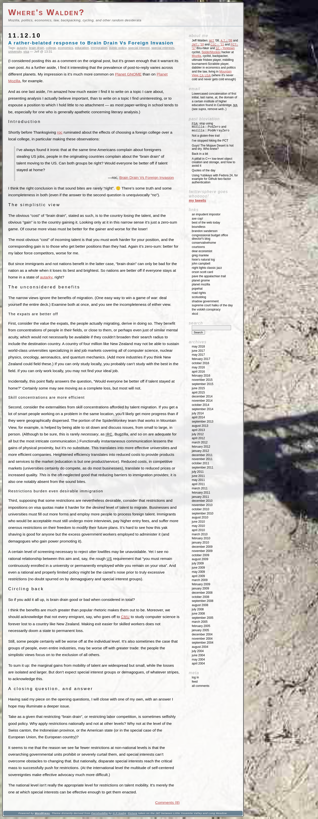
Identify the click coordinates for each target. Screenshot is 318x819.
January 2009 (200, 588)
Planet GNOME (128, 74)
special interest (139, 48)
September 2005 (202, 618)
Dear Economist (202, 251)
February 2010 (201, 538)
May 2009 (198, 572)
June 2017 (198, 350)
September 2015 (202, 384)
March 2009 (199, 580)
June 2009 (198, 567)
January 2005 (200, 630)
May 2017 (198, 354)
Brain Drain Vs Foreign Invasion (146, 177)
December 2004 (202, 634)
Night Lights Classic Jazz (207, 268)
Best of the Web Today (206, 222)
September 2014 (202, 409)
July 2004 (198, 651)
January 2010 (200, 542)
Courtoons (198, 247)
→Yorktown (225, 48)
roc (60, 132)
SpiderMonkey (211, 52)
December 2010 (202, 501)
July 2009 (198, 563)
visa (26, 51)
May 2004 (198, 659)
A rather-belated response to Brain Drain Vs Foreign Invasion (91, 42)
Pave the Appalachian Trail (209, 276)
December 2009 (202, 546)
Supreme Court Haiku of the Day (212, 305)
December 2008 (202, 592)
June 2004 (198, 655)
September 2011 (202, 467)
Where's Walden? (46, 12)
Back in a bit (200, 154)
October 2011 (200, 463)
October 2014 (200, 405)
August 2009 (200, 559)
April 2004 (198, 663)
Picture (132, 813)
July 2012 (198, 434)
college (51, 48)
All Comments (200, 686)
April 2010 (198, 530)
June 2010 (198, 521)
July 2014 (198, 413)
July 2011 (198, 471)
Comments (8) (167, 802)
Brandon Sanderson (204, 231)
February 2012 (201, 446)
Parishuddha (99, 813)
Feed (195, 681)
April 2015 (198, 392)
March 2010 (199, 534)
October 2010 (200, 509)
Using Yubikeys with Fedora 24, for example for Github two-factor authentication (215, 179)
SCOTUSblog (199, 297)
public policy (117, 48)
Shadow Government (205, 301)
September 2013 (202, 421)
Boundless (198, 227)
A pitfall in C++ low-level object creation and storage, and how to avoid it (213, 162)
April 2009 (198, 576)
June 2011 (198, 476)
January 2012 (200, 451)
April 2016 (198, 371)
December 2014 (202, 396)
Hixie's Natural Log (203, 259)
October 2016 (200, 363)
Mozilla (196, 56)
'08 (226, 40)
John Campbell (201, 263)
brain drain (36, 48)
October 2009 (200, 555)
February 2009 (201, 584)
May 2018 (198, 346)
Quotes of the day (203, 170)
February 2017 (201, 359)
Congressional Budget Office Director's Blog (210, 237)
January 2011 (200, 497)
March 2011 (199, 488)
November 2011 (202, 459)
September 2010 (202, 513)
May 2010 (198, 526)
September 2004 (202, 642)
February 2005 (201, 626)
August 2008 (200, 605)
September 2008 (202, 601)
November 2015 (202, 380)
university (15, 51)
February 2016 (201, 375)
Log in (195, 677)
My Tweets (197, 200)
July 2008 (198, 609)
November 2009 (202, 551)
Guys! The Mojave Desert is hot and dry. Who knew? (213, 147)
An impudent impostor (206, 214)
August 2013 (200, 426)
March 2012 (199, 442)
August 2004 (200, 647)
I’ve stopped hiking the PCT (210, 140)
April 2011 (198, 484)
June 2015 (198, 388)
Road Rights (199, 293)
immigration (99, 48)
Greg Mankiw (200, 255)
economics (65, 48)
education (82, 48)
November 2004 (202, 638)
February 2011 (201, 492)
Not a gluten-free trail (206, 135)
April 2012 (198, 438)
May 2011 (198, 480)
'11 (217, 44)
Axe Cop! (197, 218)
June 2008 (198, 613)
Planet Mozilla (201, 284)
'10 (198, 44)
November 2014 (202, 400)
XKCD (195, 313)
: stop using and (210, 127)
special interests (162, 48)
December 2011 (202, 455)
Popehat (197, 288)
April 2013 (198, 430)
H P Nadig (119, 813)
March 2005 (199, 622)
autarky (22, 48)
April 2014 (198, 417)
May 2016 (198, 367)
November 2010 (202, 505)
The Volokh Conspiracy (206, 309)
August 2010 (200, 517)
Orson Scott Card (202, 272)
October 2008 (200, 597)
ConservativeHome (204, 242)
